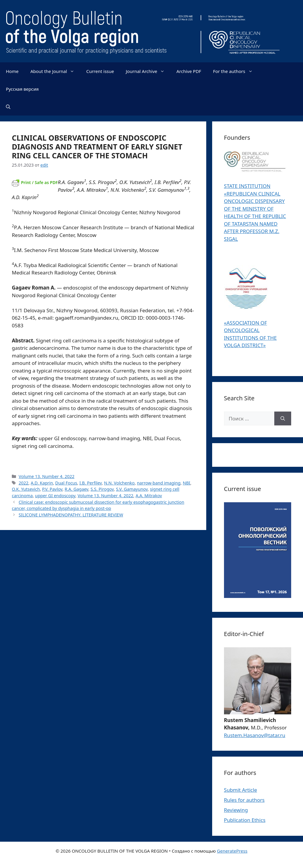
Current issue (100, 71)
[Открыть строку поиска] (8, 107)
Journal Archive (148, 71)
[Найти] (282, 419)
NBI (186, 483)
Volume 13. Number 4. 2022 (46, 476)
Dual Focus (66, 483)
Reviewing (236, 810)
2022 (23, 483)
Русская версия (22, 89)
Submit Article (240, 789)
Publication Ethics (244, 820)
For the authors (236, 71)
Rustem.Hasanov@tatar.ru (254, 735)
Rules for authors (244, 799)
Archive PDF (188, 71)
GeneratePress (232, 851)
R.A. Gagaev (76, 489)
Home (12, 71)
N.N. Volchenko (119, 483)
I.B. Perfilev (90, 483)
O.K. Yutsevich (26, 489)
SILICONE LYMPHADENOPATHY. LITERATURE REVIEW (71, 515)
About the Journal (55, 71)
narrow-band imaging (158, 483)
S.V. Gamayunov (132, 489)
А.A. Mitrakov (149, 495)
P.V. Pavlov (52, 489)
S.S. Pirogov (102, 489)
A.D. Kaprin (42, 483)
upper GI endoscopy (55, 495)
